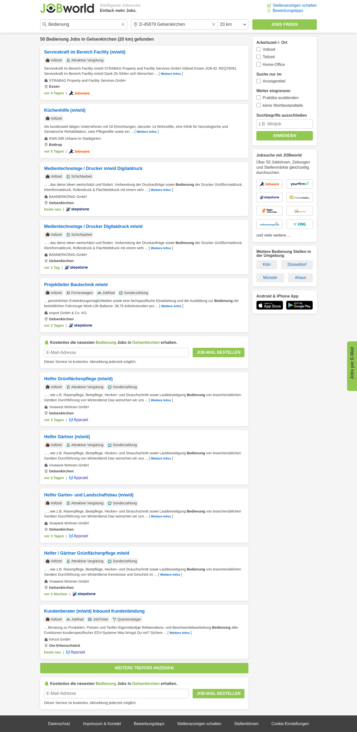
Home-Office (274, 64)
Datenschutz (59, 724)
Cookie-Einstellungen (290, 724)
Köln (267, 264)
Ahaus (300, 277)
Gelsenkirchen (102, 39)
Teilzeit (269, 57)
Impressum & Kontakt (102, 724)
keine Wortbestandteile (283, 105)
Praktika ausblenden (281, 98)
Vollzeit (269, 49)
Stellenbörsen (246, 724)
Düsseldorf (297, 264)
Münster (270, 277)
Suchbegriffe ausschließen (281, 115)
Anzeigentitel (274, 81)
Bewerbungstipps (288, 10)
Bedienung (57, 39)
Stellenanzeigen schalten (295, 5)
